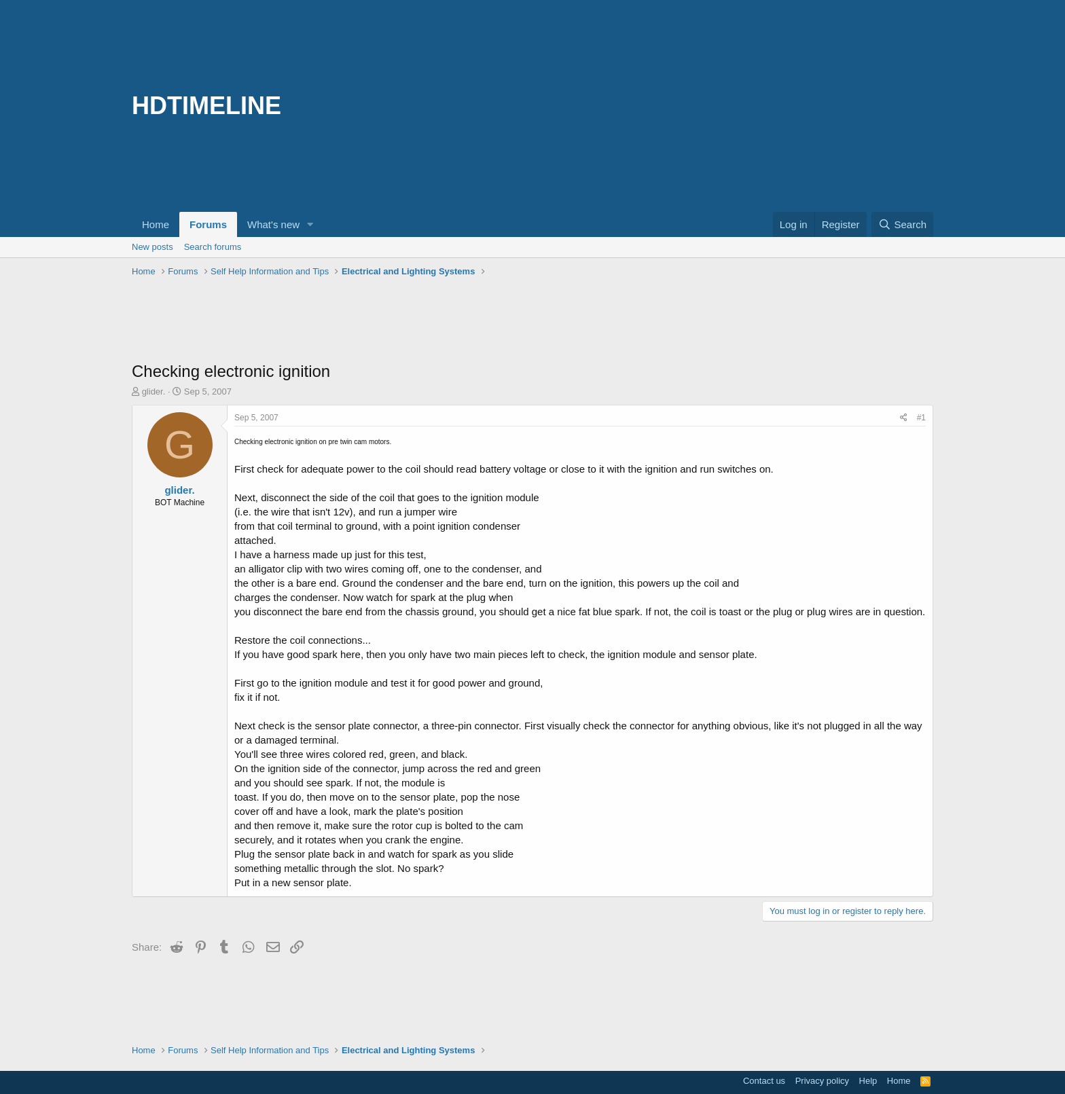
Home (155, 224)
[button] (310, 224)
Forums (208, 224)
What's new (273, 224)
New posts (152, 247)
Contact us (764, 1081)
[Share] (903, 418)
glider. (154, 391)
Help (868, 1081)
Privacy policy (822, 1081)
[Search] (902, 224)
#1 (921, 417)
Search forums (213, 247)
